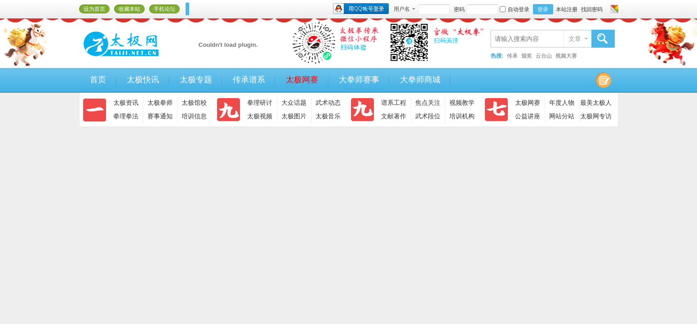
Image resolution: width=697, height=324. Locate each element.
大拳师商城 (420, 79)
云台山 (544, 56)
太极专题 (196, 79)
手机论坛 (164, 9)
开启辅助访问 (606, 9)
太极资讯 (125, 102)
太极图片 (293, 116)
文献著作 (393, 116)
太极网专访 (596, 116)
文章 (574, 38)
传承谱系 (249, 79)
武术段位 (427, 116)
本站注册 (566, 9)
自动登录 (514, 9)
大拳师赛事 (359, 79)
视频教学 (462, 102)
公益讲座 (527, 116)
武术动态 (328, 102)
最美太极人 (596, 102)
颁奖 (526, 56)
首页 (98, 79)
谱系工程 (393, 102)
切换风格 (613, 9)
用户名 (402, 9)
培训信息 (194, 116)
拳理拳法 (125, 116)
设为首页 (94, 9)
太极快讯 (143, 79)
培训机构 (462, 116)
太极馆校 (194, 102)
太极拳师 (160, 102)
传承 (512, 56)
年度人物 (561, 102)
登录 (542, 9)
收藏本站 (129, 9)
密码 (459, 9)
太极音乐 (328, 116)
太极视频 (259, 116)
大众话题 (293, 102)
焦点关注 (427, 102)
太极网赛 (302, 79)
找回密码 (592, 9)
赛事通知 (160, 116)
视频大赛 (566, 56)
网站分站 (561, 116)
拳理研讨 (259, 102)
